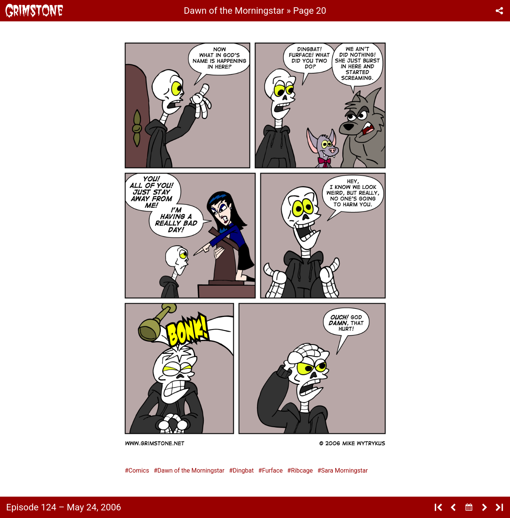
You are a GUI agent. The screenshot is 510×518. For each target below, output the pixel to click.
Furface (272, 470)
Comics (138, 470)
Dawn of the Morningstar (190, 470)
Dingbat (243, 470)
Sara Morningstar (344, 470)
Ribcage (302, 470)
